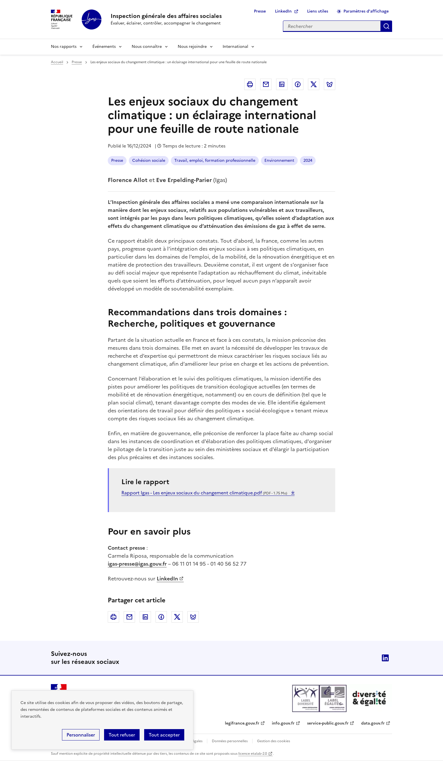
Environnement (279, 160)
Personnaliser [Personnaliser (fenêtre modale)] (81, 734)
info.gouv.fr (283, 723)
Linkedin (281, 84)
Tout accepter (164, 734)
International (235, 47)
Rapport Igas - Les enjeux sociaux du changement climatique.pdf (204, 492)
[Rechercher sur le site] (332, 26)
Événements (104, 47)
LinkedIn (283, 11)
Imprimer (250, 84)
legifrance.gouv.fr (242, 723)
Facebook (297, 84)
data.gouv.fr (373, 723)
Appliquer (386, 26)
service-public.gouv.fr (328, 723)
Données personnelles (230, 741)
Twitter (313, 84)
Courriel (266, 84)
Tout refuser (122, 734)
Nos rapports (63, 47)
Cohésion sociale (148, 160)
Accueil (57, 62)
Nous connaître (147, 47)
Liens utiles (317, 11)
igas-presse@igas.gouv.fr (137, 564)
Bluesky (329, 84)
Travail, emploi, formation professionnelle (214, 160)
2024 (307, 160)
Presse (260, 11)
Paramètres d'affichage (366, 11)
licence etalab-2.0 (252, 753)
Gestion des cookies (273, 741)
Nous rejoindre (192, 47)
